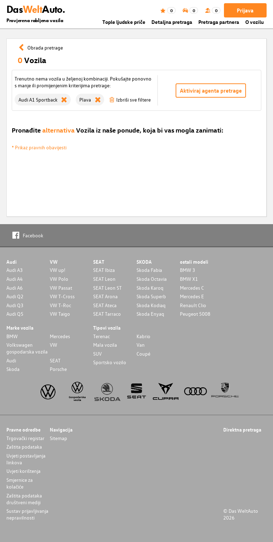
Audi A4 (14, 278)
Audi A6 (14, 287)
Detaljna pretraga (171, 22)
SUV (97, 353)
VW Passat (61, 287)
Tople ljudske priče (123, 22)
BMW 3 (187, 270)
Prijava (245, 10)
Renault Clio (193, 305)
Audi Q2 (14, 296)
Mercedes (60, 336)
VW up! (57, 270)
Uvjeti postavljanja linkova (26, 459)
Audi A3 (14, 270)
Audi (11, 360)
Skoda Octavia (151, 278)
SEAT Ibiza (104, 270)
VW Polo (59, 278)
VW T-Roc (60, 305)
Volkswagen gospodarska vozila (27, 348)
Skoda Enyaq (150, 313)
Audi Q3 (14, 305)
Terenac (101, 336)
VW (53, 344)
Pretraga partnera (218, 22)
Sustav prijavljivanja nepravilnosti (27, 514)
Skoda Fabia (149, 270)
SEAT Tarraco (107, 313)
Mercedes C (192, 287)
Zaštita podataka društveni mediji (24, 499)
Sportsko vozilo (109, 362)
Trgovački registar (25, 438)
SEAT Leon (104, 278)
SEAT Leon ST (107, 287)
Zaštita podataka (24, 446)
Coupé (143, 353)
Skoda (13, 369)
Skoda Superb (151, 296)
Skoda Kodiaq (151, 305)
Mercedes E (192, 296)
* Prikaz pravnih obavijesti (39, 147)
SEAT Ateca (105, 305)
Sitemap (58, 438)
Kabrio (143, 336)
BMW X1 (189, 278)
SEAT (55, 360)
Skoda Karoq (150, 287)
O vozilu (254, 22)
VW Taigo (60, 313)
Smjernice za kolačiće (19, 483)
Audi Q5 (14, 313)
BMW (12, 336)
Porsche (58, 369)
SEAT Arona (105, 296)
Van (140, 344)
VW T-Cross (62, 296)
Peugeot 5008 (195, 313)
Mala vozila (105, 344)
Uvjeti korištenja (23, 471)
